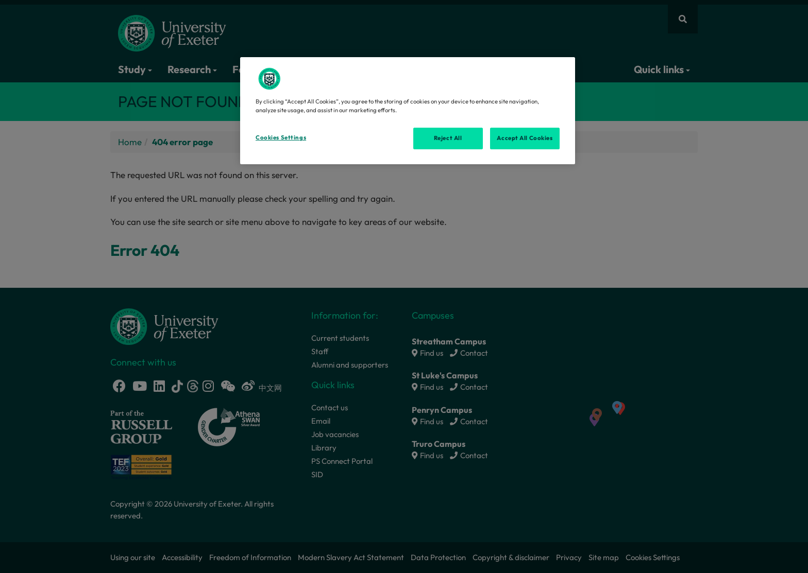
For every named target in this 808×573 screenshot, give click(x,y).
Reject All (448, 138)
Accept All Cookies (524, 138)
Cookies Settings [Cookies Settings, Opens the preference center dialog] (281, 137)
